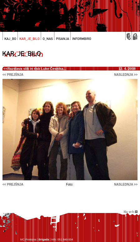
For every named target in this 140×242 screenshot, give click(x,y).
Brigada (44, 239)
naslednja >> (126, 74)
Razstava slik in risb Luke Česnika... (36, 68)
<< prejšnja (12, 74)
